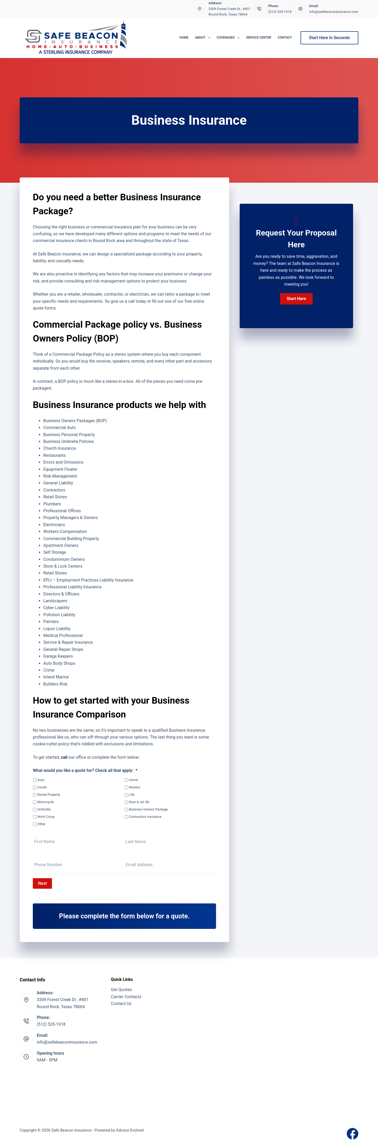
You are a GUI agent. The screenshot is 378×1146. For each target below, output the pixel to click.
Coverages (229, 38)
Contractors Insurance (145, 817)
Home (184, 37)
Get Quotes (121, 989)
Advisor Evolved (130, 1130)
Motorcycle (46, 802)
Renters (134, 787)
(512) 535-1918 (280, 12)
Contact (285, 37)
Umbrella (44, 809)
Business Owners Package (148, 809)
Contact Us (121, 1003)
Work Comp (46, 817)
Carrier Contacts (126, 996)
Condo (42, 787)
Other (42, 824)
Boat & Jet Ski (139, 802)
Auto (41, 780)
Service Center (258, 37)
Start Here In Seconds (329, 37)
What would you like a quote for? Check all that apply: (85, 770)
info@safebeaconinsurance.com (333, 12)
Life (131, 795)
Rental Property (49, 795)
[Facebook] (352, 1133)
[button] (296, 299)
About (203, 38)
